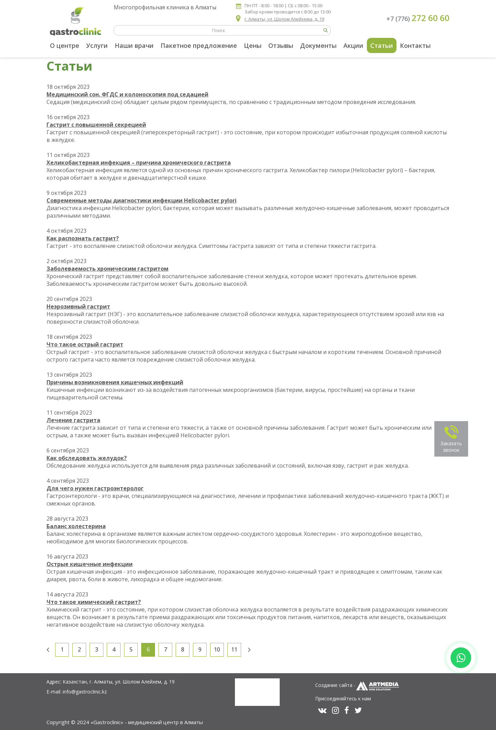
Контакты (415, 45)
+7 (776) (418, 18)
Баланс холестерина (76, 526)
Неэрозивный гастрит (78, 306)
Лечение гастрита (73, 420)
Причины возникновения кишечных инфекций (114, 382)
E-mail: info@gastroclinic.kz (76, 691)
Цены (252, 45)
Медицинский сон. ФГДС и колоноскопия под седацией (127, 94)
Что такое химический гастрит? (93, 602)
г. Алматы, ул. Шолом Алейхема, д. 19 (284, 19)
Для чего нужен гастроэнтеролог (95, 488)
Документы (318, 45)
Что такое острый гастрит (84, 344)
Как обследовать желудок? (86, 458)
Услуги (97, 45)
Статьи (381, 45)
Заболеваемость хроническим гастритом (107, 268)
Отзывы (280, 45)
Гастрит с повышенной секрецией (96, 124)
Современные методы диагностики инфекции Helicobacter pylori (141, 200)
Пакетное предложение (199, 45)
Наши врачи (134, 45)
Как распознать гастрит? (82, 238)
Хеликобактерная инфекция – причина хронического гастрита (138, 162)
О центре (64, 45)
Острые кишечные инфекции (89, 564)
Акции (353, 45)
